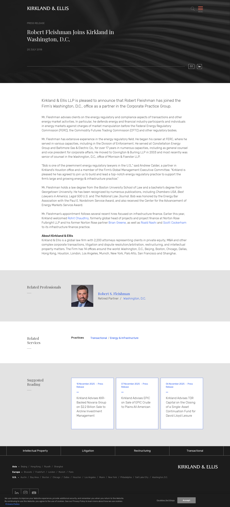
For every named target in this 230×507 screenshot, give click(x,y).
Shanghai (58, 466)
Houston (77, 477)
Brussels (28, 472)
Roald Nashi (149, 222)
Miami (102, 477)
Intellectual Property (35, 450)
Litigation (88, 450)
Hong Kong (36, 466)
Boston (45, 477)
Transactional (98, 338)
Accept (186, 500)
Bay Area (34, 477)
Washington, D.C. (134, 298)
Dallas (66, 477)
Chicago (56, 477)
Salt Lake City (141, 477)
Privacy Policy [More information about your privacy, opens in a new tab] (12, 504)
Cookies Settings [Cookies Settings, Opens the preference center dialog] (166, 500)
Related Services (33, 340)
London (51, 472)
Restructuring (142, 450)
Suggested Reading (35, 382)
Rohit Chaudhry (78, 218)
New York (112, 477)
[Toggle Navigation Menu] (200, 9)
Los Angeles (90, 477)
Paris (71, 472)
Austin (24, 477)
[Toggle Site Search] (193, 9)
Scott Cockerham (174, 222)
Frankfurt (40, 472)
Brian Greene (117, 222)
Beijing (24, 466)
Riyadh (47, 466)
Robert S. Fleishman (114, 293)
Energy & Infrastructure (124, 338)
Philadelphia (126, 477)
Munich (62, 472)
